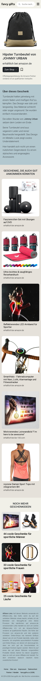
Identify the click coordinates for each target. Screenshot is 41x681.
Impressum (22, 669)
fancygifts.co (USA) (27, 672)
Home (6, 669)
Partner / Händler (12, 672)
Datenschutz (32, 669)
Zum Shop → (10, 69)
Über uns (13, 669)
